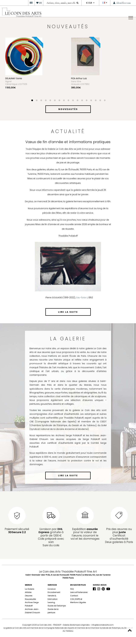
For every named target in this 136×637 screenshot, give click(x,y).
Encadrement (54, 592)
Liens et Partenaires (79, 592)
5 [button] (50, 100)
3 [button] (41, 100)
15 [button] (96, 100)
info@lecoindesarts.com (103, 625)
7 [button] (59, 100)
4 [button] (46, 100)
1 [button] (32, 100)
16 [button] (100, 100)
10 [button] (73, 100)
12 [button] (82, 100)
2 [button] (37, 100)
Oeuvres (28, 595)
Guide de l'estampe (57, 605)
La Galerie (29, 589)
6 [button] (55, 100)
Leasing (51, 602)
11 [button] (77, 100)
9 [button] (68, 100)
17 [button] (105, 100)
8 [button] (64, 100)
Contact (74, 595)
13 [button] (86, 100)
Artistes (28, 592)
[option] (35, 68)
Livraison (52, 589)
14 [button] (91, 100)
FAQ (72, 589)
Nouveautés (30, 599)
